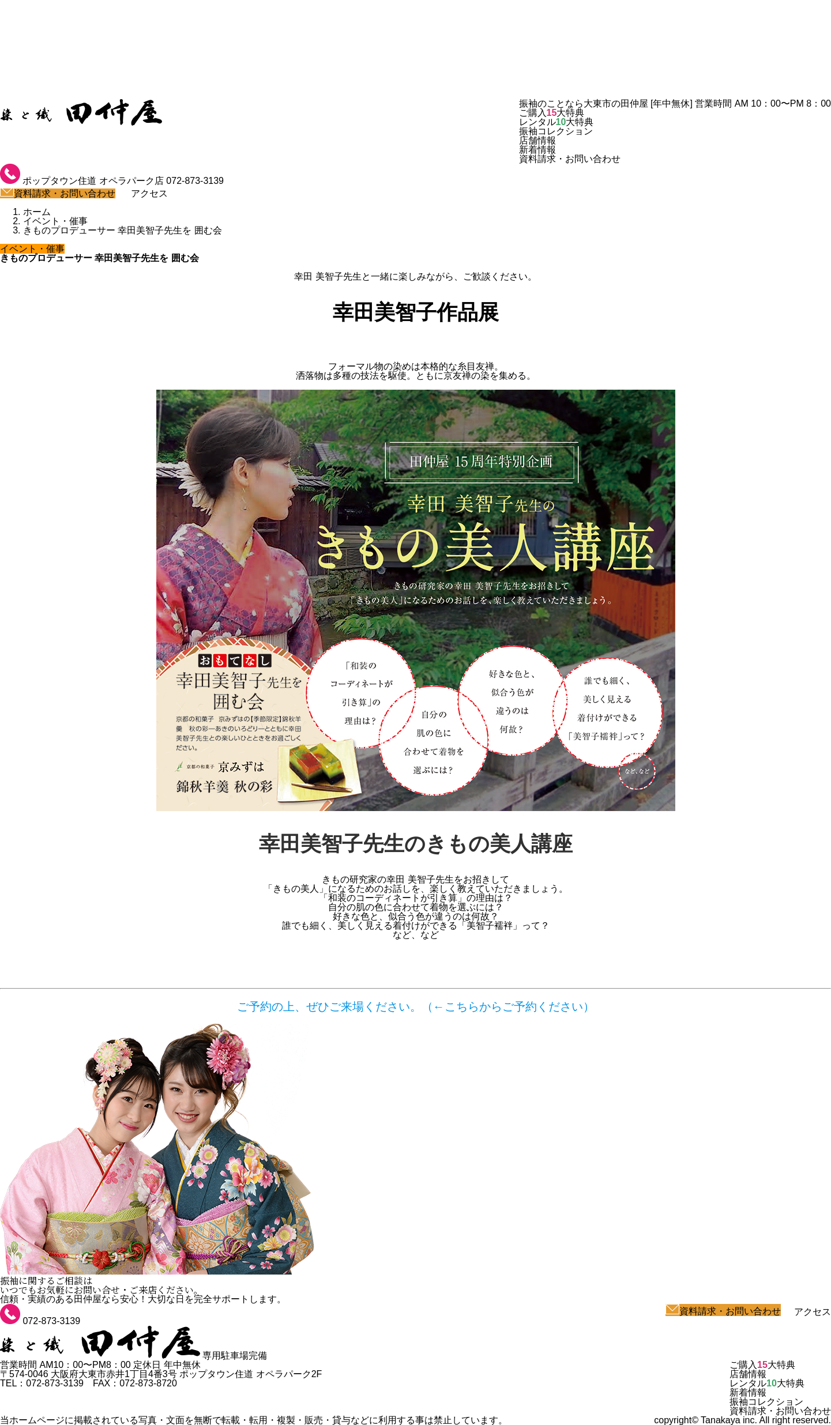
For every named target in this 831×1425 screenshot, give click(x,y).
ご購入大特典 (552, 113)
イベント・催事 (32, 249)
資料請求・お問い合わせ (570, 159)
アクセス (143, 193)
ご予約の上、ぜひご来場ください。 (329, 1006)
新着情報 (537, 149)
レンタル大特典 (556, 122)
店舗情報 (537, 140)
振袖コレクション (556, 131)
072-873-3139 (195, 181)
